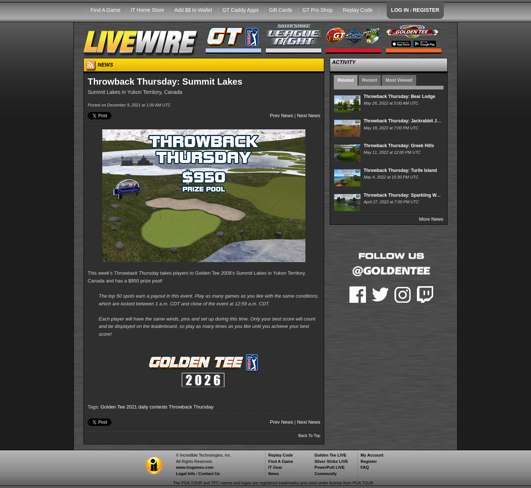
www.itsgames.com (194, 467)
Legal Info (185, 473)
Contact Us (209, 473)
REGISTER (426, 10)
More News (431, 219)
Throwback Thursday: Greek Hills (399, 145)
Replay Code (358, 10)
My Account (371, 455)
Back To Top (309, 435)
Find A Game (105, 10)
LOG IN (400, 10)
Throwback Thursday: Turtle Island (400, 170)
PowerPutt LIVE (329, 467)
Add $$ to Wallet (193, 10)
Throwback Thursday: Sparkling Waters (405, 195)
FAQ (364, 467)
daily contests (153, 407)
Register (368, 461)
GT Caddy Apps (240, 10)
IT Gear (275, 467)
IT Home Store (147, 10)
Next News (308, 115)
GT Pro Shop (317, 10)
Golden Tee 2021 (118, 407)
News (273, 473)
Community (325, 473)
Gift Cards (280, 10)
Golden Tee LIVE (330, 455)
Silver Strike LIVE (331, 461)
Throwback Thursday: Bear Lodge (399, 96)
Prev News (281, 115)
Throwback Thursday (191, 407)
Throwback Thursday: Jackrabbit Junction (408, 120)
